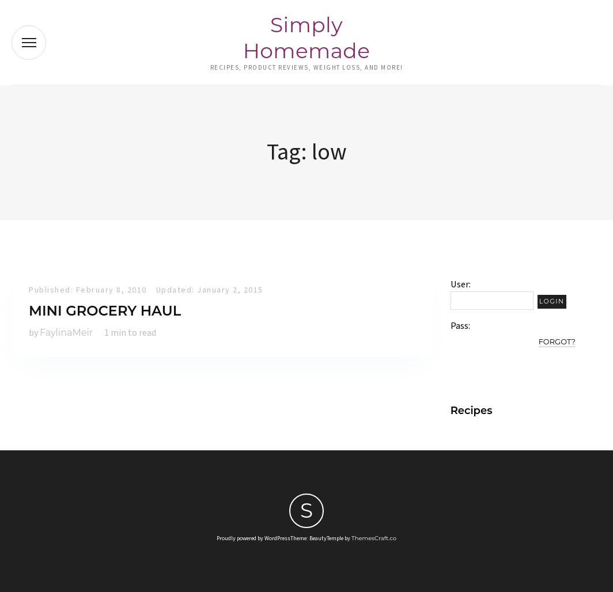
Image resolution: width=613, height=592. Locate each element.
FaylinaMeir (66, 332)
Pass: (460, 326)
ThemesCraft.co (373, 538)
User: (461, 284)
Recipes (472, 410)
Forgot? (557, 341)
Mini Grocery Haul (105, 310)
